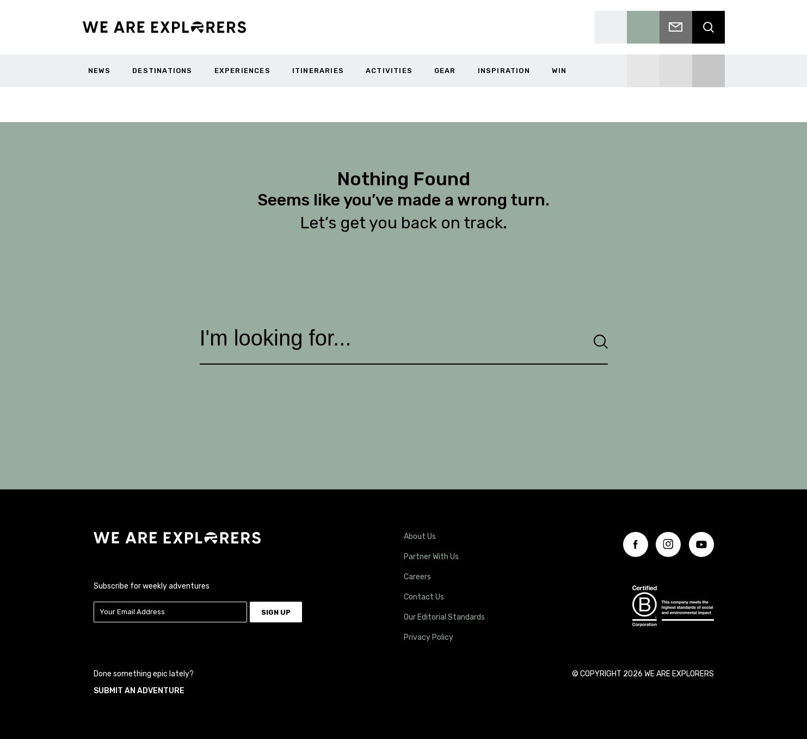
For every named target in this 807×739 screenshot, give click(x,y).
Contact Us (424, 594)
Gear (445, 70)
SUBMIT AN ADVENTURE (139, 686)
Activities (389, 70)
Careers (417, 574)
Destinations (162, 70)
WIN (559, 70)
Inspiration (504, 70)
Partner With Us (431, 554)
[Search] (601, 341)
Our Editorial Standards (444, 615)
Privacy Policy (428, 635)
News (99, 70)
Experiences (242, 70)
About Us (420, 534)
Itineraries (318, 70)
